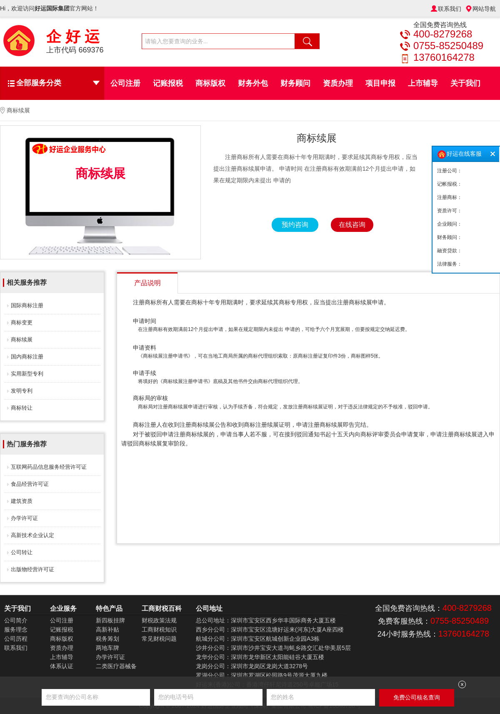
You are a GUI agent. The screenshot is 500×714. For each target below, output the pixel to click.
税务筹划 (107, 638)
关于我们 (465, 83)
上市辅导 (423, 83)
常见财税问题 (159, 638)
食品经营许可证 (30, 484)
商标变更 (21, 322)
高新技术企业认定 (32, 535)
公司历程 (16, 638)
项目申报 (380, 83)
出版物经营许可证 (32, 569)
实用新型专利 (27, 374)
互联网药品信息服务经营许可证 (49, 467)
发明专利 (21, 391)
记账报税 (168, 83)
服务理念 (16, 629)
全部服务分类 (58, 83)
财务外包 (253, 83)
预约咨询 (295, 224)
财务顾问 (295, 83)
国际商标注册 (27, 305)
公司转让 (21, 552)
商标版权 (210, 83)
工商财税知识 (159, 629)
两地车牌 (107, 647)
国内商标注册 (27, 356)
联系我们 (449, 8)
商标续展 (21, 339)
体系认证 (61, 666)
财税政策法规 (159, 620)
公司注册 (125, 83)
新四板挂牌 (110, 620)
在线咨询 (352, 224)
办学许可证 (24, 518)
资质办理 (338, 83)
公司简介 (16, 620)
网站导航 (484, 8)
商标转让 (21, 408)
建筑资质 (21, 501)
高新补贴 (107, 629)
